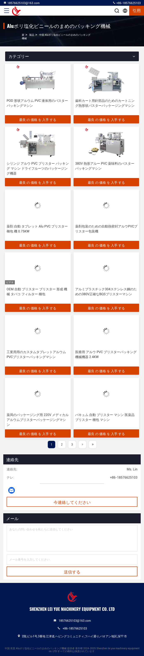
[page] (82, 444)
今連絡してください (72, 502)
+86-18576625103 (126, 3)
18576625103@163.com (21, 3)
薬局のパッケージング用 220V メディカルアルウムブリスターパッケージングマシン (38, 420)
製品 (31, 34)
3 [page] (72, 444)
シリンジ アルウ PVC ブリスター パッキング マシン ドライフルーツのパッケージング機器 (38, 168)
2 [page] (62, 444)
